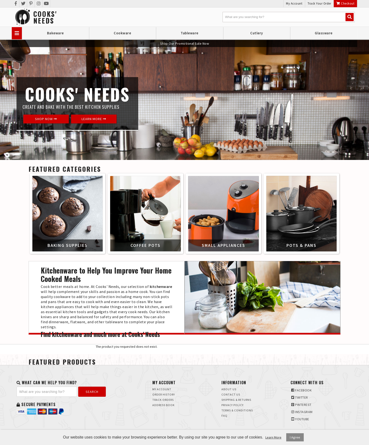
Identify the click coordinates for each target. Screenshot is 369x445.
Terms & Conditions (237, 410)
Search (92, 392)
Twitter (299, 397)
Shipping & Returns (236, 400)
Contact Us (230, 394)
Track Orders (163, 400)
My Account (294, 3)
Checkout (345, 3)
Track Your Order (319, 3)
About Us (228, 389)
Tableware (189, 33)
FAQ (224, 415)
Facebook (301, 390)
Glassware (324, 33)
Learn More (94, 119)
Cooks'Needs (45, 17)
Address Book (163, 405)
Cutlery (256, 33)
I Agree (295, 437)
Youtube (300, 419)
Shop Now (46, 119)
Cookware (122, 33)
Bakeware (55, 33)
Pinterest (301, 404)
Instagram (302, 412)
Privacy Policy (232, 405)
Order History (163, 394)
